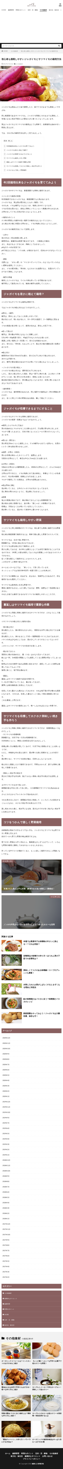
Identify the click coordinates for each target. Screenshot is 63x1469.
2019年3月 (6, 1144)
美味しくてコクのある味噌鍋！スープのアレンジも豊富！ (41, 971)
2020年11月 (6, 1043)
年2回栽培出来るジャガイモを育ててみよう (19, 146)
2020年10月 (6, 1048)
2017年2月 (6, 1277)
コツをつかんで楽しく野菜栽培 (15, 170)
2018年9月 (6, 1176)
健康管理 (11, 10)
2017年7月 (6, 1250)
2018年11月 (6, 1165)
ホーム (7, 1453)
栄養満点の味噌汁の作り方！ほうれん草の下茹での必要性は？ (41, 957)
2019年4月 (6, 1139)
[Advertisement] (31, 27)
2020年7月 (6, 1064)
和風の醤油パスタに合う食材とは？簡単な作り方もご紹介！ (16, 1414)
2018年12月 (6, 1160)
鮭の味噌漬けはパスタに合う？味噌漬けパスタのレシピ (41, 1000)
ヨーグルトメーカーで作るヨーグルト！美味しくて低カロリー (46, 1388)
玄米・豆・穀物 (33, 10)
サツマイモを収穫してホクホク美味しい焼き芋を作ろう (23, 166)
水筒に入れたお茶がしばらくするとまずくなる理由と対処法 (41, 985)
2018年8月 (6, 1181)
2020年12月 (6, 1038)
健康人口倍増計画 (38, 1464)
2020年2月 (6, 1091)
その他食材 (43, 10)
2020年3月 (6, 1086)
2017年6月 (6, 1256)
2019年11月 (6, 1107)
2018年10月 (6, 1171)
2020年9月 (6, 1054)
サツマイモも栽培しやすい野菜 (15, 158)
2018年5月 (6, 1197)
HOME (4, 10)
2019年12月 (6, 1102)
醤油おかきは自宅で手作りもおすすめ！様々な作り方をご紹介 (16, 1388)
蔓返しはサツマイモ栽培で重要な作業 (17, 162)
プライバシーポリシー (31, 1459)
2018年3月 (6, 1208)
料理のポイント (21, 10)
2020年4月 (6, 1080)
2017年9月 (6, 1240)
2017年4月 (6, 1266)
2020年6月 (6, 1070)
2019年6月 (6, 1128)
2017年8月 (6, 1245)
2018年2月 (6, 1213)
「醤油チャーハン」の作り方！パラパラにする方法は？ (16, 1440)
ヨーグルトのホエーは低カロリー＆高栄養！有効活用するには (46, 1414)
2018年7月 (6, 1187)
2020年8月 (6, 1059)
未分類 (6, 1314)
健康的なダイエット (10, 1298)
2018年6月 (6, 1192)
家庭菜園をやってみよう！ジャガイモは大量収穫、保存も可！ (41, 1014)
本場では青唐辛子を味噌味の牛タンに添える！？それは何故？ (40, 942)
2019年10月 (6, 1112)
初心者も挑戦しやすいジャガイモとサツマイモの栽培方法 (39, 51)
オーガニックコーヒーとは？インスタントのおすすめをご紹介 (16, 1362)
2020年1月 (6, 1096)
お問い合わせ (47, 1456)
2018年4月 (6, 1202)
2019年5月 (6, 1133)
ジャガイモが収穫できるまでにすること (18, 154)
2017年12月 (6, 1224)
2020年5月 (6, 1075)
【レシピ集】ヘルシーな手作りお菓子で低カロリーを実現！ (46, 1362)
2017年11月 (6, 1229)
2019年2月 (6, 1149)
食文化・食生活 (54, 10)
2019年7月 (6, 1123)
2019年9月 (6, 1118)
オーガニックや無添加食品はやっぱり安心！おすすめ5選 (46, 1440)
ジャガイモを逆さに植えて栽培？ (16, 150)
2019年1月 (6, 1155)
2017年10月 (6, 1234)
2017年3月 (6, 1272)
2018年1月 (6, 1218)
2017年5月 (6, 1261)
